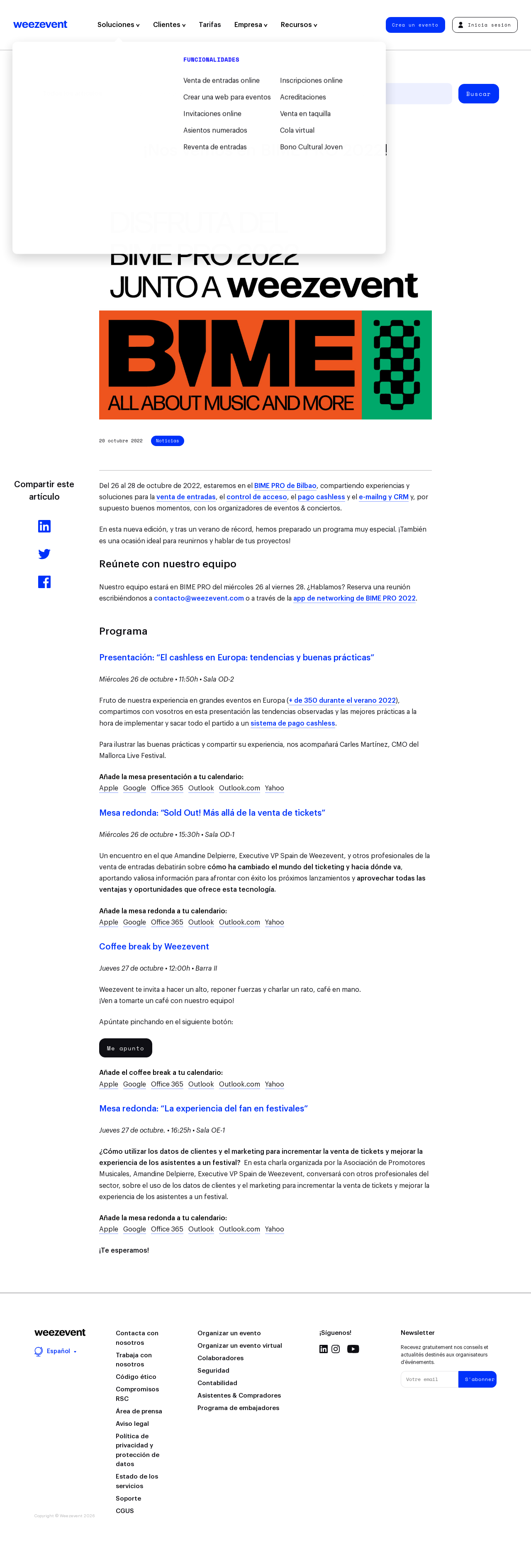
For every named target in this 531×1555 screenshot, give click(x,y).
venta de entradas (186, 497)
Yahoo (274, 788)
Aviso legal (132, 1424)
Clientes (169, 25)
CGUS (125, 1511)
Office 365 (167, 788)
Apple (108, 788)
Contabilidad (217, 1383)
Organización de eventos (155, 94)
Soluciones (118, 25)
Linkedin (323, 1349)
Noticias (167, 440)
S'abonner (480, 1379)
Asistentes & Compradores (239, 1396)
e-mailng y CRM (384, 497)
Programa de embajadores (238, 1408)
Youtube (353, 1349)
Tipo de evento (230, 94)
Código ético (136, 1377)
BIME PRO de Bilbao (285, 486)
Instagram (335, 1349)
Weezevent (40, 25)
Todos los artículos (72, 94)
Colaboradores (220, 1358)
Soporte (128, 1499)
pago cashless (321, 497)
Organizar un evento (229, 1333)
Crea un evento (415, 24)
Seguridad (213, 1371)
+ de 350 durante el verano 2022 (342, 700)
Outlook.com (239, 788)
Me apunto (125, 1048)
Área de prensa (139, 1411)
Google (134, 788)
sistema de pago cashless (293, 723)
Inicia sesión (484, 24)
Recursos (299, 25)
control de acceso (257, 497)
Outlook (201, 788)
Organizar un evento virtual (239, 1346)
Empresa (251, 25)
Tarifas (210, 25)
